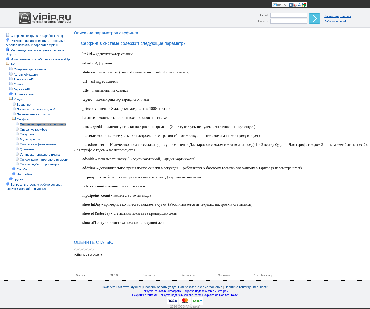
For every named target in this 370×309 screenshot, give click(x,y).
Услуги (18, 99)
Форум (80, 275)
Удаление (27, 149)
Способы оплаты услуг (159, 287)
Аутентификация (26, 74)
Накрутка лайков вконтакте (220, 295)
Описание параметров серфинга (43, 124)
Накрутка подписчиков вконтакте (180, 295)
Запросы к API (24, 79)
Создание (27, 134)
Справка (224, 275)
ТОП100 (113, 275)
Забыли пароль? (335, 21)
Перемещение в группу (33, 114)
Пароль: (263, 21)
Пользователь (24, 94)
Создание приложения (30, 69)
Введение (24, 104)
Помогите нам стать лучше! (121, 287)
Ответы (19, 84)
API (13, 64)
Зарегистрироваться (337, 16)
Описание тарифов (33, 129)
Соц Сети (23, 169)
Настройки (24, 174)
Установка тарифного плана (40, 154)
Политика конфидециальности (246, 287)
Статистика (150, 275)
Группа (18, 179)
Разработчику (262, 275)
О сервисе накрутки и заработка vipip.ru (39, 36)
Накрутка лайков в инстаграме (162, 291)
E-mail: (264, 15)
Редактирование (31, 139)
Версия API (22, 89)
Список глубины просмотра (39, 164)
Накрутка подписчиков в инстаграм (205, 291)
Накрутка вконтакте (145, 295)
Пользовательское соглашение (200, 287)
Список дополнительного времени (44, 159)
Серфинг (23, 119)
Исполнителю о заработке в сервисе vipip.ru (42, 59)
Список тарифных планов (38, 144)
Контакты (188, 275)
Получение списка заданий (36, 109)
